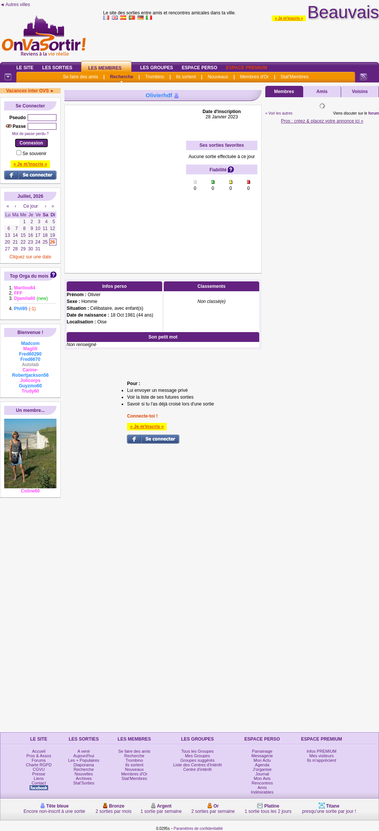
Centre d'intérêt (197, 769)
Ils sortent (186, 76)
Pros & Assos (38, 755)
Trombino (154, 76)
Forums (39, 760)
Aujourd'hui (84, 755)
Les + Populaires (83, 760)
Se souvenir (34, 153)
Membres (284, 91)
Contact (38, 783)
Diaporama (84, 765)
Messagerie (262, 755)
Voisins (360, 91)
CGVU (39, 769)
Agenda (262, 765)
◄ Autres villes (15, 4)
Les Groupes (156, 67)
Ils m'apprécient (321, 760)
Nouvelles (84, 774)
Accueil (38, 751)
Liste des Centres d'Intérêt (197, 765)
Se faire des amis (80, 76)
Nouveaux (218, 76)
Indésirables (262, 792)
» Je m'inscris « (289, 18)
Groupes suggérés (197, 760)
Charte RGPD (39, 765)
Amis (321, 91)
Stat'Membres (294, 76)
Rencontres (262, 783)
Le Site (24, 67)
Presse (38, 774)
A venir (83, 751)
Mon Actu (262, 760)
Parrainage (262, 751)
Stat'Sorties (83, 783)
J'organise (262, 769)
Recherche (121, 76)
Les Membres (105, 68)
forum (373, 113)
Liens (39, 778)
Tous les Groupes (197, 751)
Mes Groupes (197, 755)
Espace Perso (199, 67)
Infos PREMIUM (322, 751)
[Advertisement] (75, 184)
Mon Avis (262, 778)
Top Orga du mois (29, 276)
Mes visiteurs (321, 755)
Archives (84, 778)
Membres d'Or (254, 76)
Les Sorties (57, 67)
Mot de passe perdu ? (30, 134)
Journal (262, 774)
